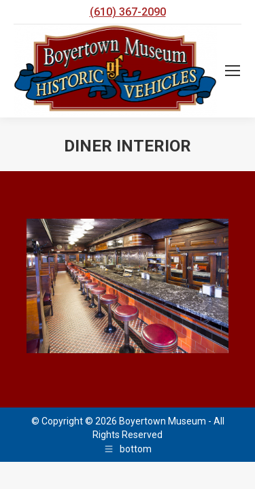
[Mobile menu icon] (232, 70)
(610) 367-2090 (128, 11)
